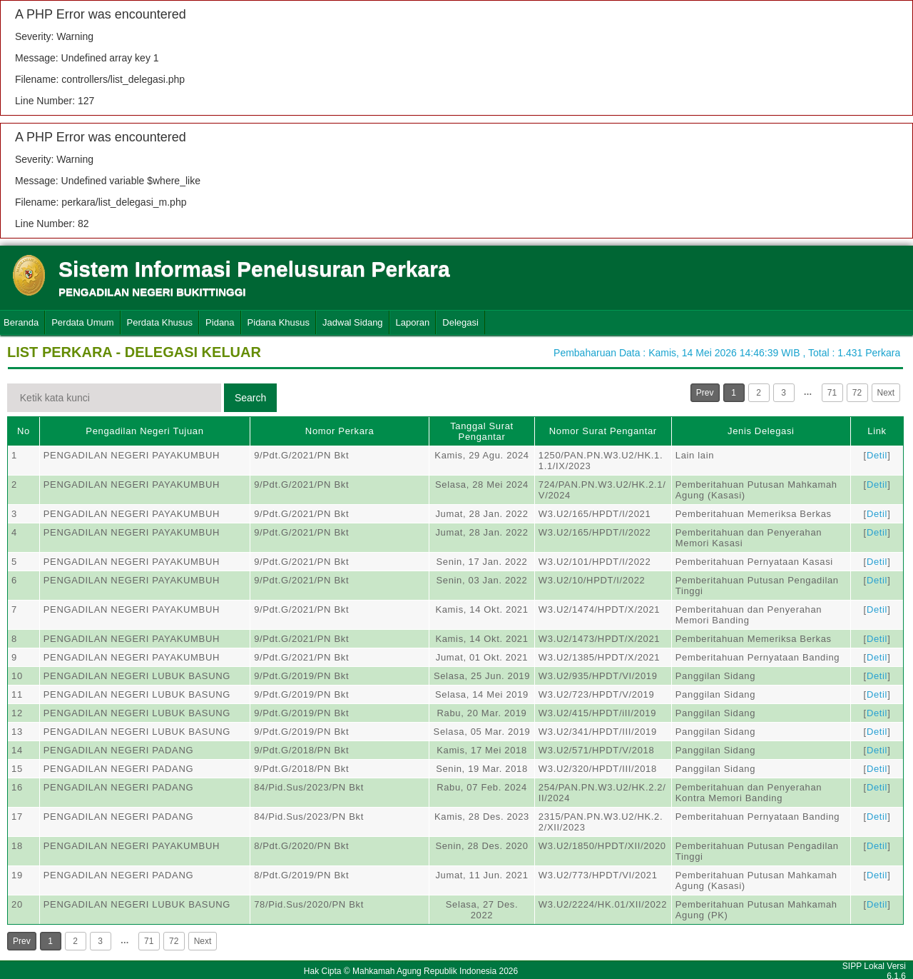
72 (857, 393)
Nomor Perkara (339, 431)
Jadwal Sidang (352, 322)
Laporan (413, 322)
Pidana (219, 322)
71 (832, 393)
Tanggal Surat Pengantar (482, 431)
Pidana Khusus (279, 322)
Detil (877, 455)
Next (886, 393)
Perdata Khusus (160, 322)
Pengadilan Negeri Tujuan (144, 431)
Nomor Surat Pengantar (603, 431)
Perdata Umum (82, 322)
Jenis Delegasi (761, 431)
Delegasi (460, 322)
